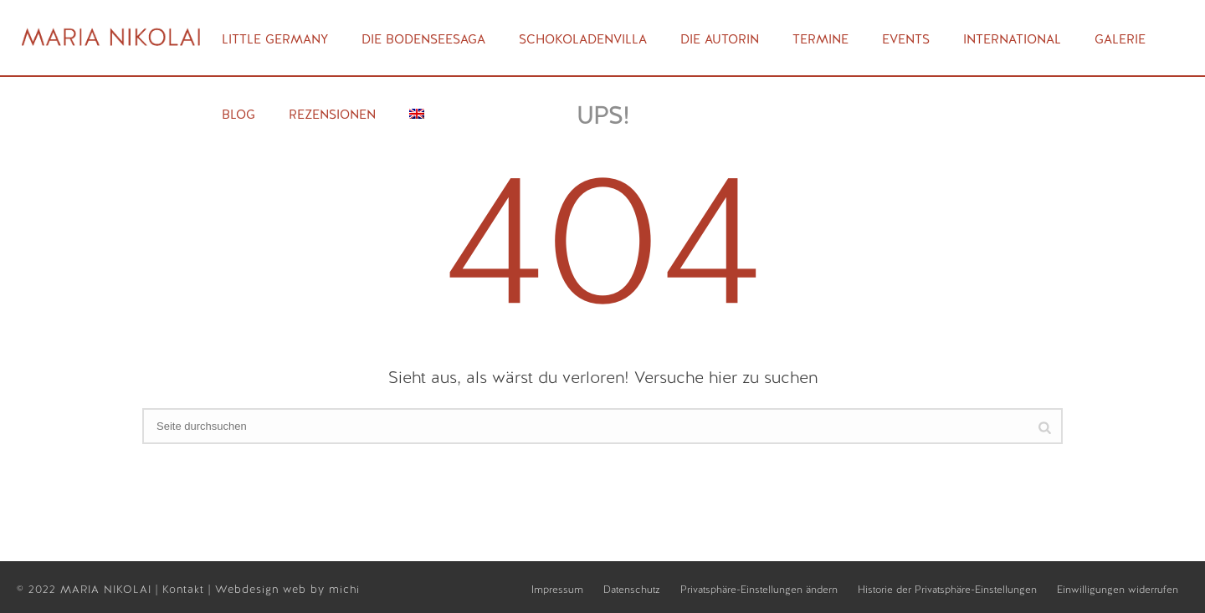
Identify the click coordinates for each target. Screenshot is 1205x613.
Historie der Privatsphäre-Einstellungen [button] (947, 589)
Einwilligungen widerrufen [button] (1117, 589)
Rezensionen (332, 114)
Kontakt (185, 589)
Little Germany (275, 39)
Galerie (1120, 39)
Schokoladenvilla (583, 39)
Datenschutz (631, 589)
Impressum (557, 589)
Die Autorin (719, 39)
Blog (238, 114)
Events (906, 39)
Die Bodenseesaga (423, 39)
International (1012, 39)
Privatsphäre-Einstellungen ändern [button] (759, 589)
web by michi (323, 589)
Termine (820, 39)
